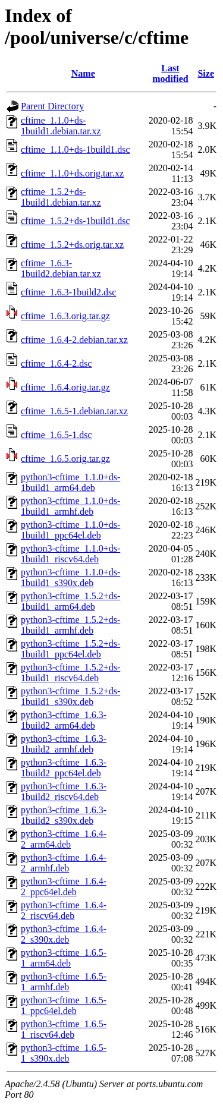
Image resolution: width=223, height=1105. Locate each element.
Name (83, 73)
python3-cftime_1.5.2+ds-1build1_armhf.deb (70, 625)
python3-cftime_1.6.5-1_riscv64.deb (63, 1029)
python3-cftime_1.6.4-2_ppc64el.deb (63, 886)
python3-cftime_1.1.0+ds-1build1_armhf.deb (70, 506)
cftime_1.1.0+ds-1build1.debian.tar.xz (61, 125)
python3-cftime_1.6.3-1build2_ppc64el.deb (63, 767)
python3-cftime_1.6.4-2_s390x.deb (63, 934)
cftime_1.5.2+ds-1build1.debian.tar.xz (61, 197)
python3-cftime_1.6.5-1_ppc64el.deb (63, 1005)
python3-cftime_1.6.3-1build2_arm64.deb (63, 720)
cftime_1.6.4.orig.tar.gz (65, 387)
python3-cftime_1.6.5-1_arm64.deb (63, 957)
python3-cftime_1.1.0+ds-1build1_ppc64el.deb (70, 530)
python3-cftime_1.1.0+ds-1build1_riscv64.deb (70, 553)
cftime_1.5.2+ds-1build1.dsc (75, 221)
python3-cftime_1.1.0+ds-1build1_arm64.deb (70, 482)
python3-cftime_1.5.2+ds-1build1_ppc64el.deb (70, 648)
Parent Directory (52, 106)
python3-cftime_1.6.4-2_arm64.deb (63, 839)
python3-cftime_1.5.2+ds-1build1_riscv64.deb (70, 672)
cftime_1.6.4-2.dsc (56, 363)
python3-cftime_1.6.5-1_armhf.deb (63, 981)
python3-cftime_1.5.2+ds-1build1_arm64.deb (70, 601)
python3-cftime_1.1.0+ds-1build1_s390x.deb (70, 577)
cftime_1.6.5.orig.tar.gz (65, 459)
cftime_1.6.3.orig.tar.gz (65, 316)
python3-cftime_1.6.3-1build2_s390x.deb (63, 815)
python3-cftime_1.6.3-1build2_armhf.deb (63, 743)
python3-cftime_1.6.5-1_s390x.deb (63, 1053)
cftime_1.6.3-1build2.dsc (68, 292)
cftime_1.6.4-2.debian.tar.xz (74, 340)
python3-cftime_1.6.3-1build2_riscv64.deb (63, 791)
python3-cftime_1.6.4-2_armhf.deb (63, 862)
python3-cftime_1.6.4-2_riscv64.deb (63, 910)
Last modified (170, 73)
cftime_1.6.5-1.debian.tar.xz (74, 411)
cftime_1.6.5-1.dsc (56, 435)
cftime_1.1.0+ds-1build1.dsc (75, 149)
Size (205, 73)
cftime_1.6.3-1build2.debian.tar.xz (61, 268)
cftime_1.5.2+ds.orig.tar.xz (72, 245)
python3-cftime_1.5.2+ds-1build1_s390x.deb (70, 696)
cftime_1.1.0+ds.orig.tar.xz (72, 173)
